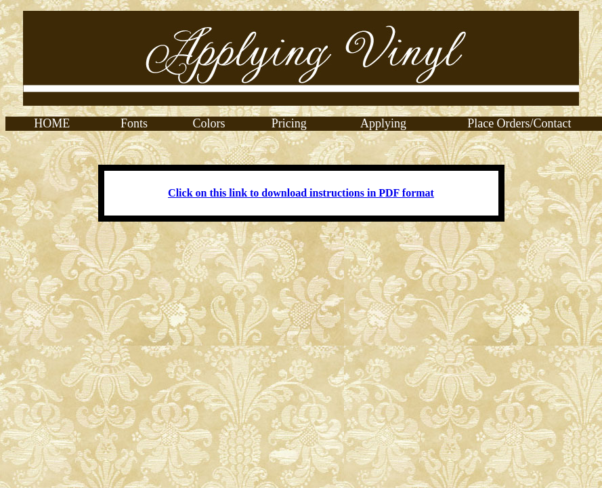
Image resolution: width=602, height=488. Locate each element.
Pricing (289, 123)
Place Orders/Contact (519, 123)
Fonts (134, 123)
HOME (52, 123)
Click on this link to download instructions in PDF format (301, 193)
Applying (383, 123)
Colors (209, 123)
